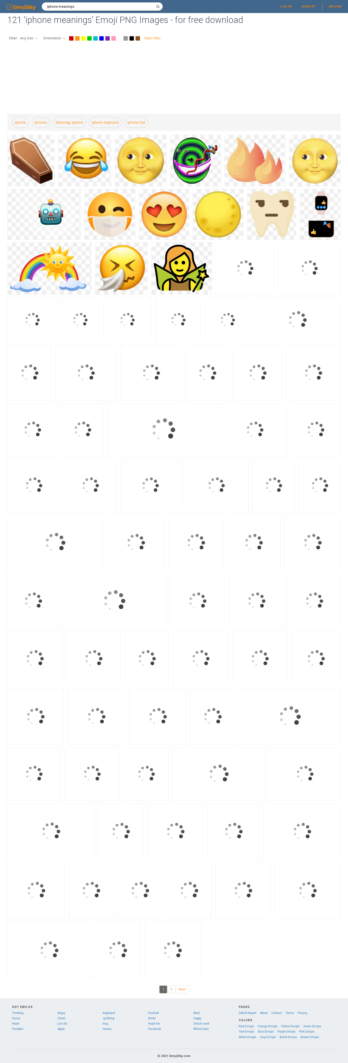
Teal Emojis (246, 1031)
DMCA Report (247, 1013)
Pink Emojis (307, 1031)
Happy (197, 1018)
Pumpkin (17, 1029)
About (264, 1013)
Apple (61, 1029)
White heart (201, 1029)
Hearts (107, 1029)
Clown (62, 1018)
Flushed (153, 1013)
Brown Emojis (310, 1037)
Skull (196, 1013)
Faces (16, 1018)
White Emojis (247, 1037)
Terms (290, 1013)
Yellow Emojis (290, 1026)
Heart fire (154, 1023)
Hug (105, 1023)
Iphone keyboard (105, 122)
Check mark (201, 1023)
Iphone (20, 122)
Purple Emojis (286, 1031)
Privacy (302, 1013)
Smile (152, 1018)
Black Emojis (288, 1037)
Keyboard (109, 1013)
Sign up (308, 6)
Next (182, 989)
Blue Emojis (266, 1031)
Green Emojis (312, 1026)
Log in (286, 6)
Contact (276, 1013)
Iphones (41, 122)
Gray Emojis (268, 1037)
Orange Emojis (267, 1026)
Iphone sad (136, 122)
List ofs (62, 1023)
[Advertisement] (174, 78)
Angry (61, 1013)
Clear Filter (152, 38)
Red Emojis (246, 1026)
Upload (335, 6)
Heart (15, 1023)
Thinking (17, 1013)
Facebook (154, 1029)
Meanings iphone (69, 122)
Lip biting (108, 1018)
